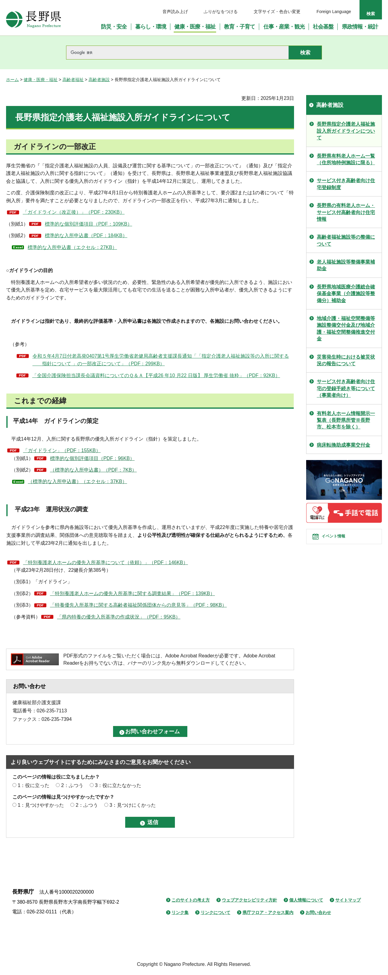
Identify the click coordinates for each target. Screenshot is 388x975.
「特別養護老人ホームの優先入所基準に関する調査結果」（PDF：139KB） (132, 593)
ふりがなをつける (221, 11)
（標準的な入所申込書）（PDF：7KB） (93, 469)
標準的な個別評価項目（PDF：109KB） (88, 224)
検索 (370, 13)
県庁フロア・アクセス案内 (267, 912)
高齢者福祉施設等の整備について (346, 240)
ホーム (12, 79)
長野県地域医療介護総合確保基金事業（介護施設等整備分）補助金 (346, 293)
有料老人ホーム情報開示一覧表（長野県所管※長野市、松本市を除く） (346, 420)
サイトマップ (348, 900)
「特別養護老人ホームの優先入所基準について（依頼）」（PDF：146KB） (105, 562)
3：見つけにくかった (132, 805)
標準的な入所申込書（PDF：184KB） (86, 235)
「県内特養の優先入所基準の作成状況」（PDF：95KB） (118, 616)
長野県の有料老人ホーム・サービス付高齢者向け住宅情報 (346, 212)
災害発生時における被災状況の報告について (346, 360)
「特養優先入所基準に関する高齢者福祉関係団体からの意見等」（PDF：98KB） (138, 605)
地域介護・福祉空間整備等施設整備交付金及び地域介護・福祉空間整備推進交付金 (346, 328)
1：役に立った (33, 785)
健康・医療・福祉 (41, 79)
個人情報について (306, 900)
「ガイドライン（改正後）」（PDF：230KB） (74, 212)
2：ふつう (72, 785)
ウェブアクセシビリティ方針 (249, 900)
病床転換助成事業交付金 (343, 445)
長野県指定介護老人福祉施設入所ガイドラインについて (346, 130)
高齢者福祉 (73, 79)
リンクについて (215, 912)
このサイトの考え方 (191, 900)
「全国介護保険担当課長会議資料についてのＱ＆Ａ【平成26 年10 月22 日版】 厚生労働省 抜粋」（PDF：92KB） (156, 375)
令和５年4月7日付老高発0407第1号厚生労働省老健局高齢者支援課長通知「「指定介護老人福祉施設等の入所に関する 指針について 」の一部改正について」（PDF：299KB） (160, 359)
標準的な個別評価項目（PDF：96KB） (92, 458)
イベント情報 (340, 541)
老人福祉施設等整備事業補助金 (346, 265)
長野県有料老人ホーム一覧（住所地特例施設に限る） (346, 159)
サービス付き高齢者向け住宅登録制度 (346, 184)
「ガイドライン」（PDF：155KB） (62, 450)
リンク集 (180, 912)
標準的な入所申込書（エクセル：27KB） (72, 247)
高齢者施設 (99, 79)
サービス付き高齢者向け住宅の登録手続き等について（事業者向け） (346, 388)
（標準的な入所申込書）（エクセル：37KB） (77, 481)
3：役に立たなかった (118, 785)
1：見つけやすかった (41, 805)
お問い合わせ (318, 912)
